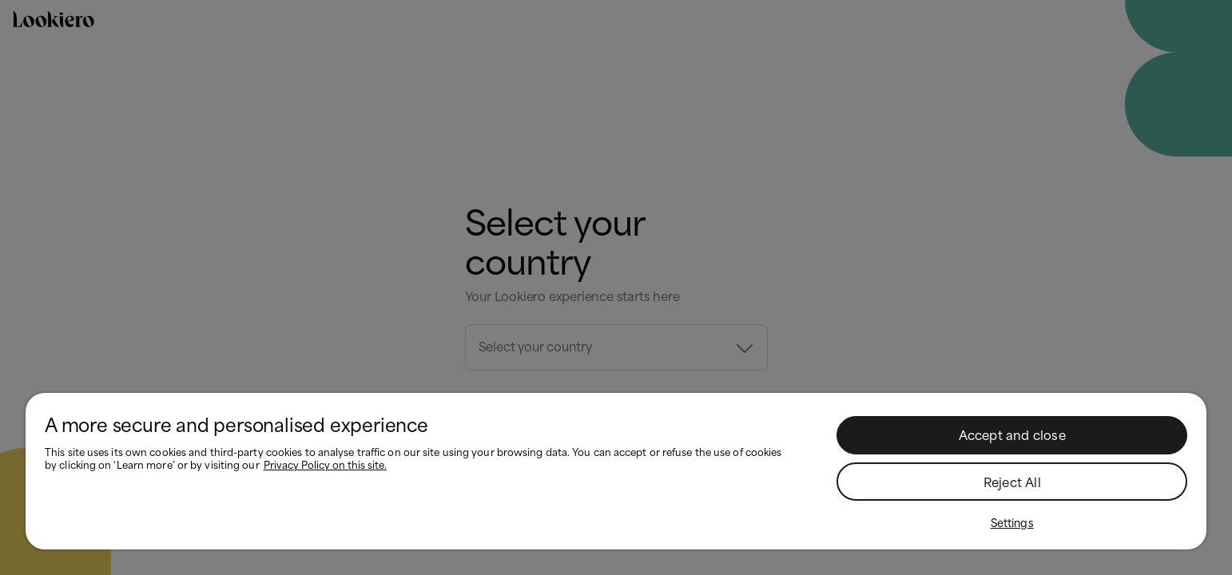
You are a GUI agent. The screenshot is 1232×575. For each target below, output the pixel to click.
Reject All (1012, 483)
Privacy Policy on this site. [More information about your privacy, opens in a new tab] (325, 465)
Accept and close (1012, 436)
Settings (1012, 523)
